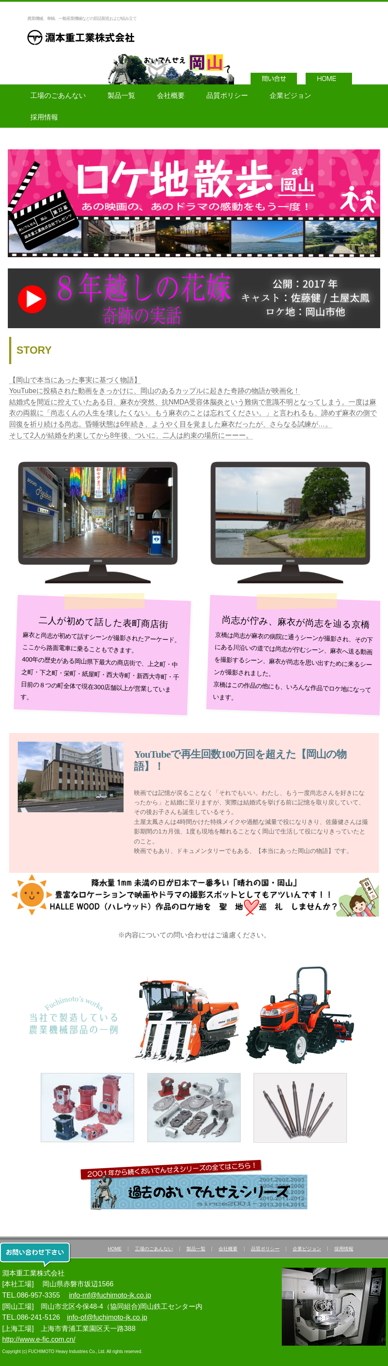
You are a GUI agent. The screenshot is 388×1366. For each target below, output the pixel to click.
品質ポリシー (227, 95)
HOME (115, 1248)
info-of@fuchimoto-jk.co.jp (107, 1317)
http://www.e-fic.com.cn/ (38, 1339)
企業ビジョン (290, 95)
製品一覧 (121, 95)
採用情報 (44, 117)
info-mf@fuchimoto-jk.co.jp (110, 1295)
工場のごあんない (58, 95)
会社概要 (171, 95)
